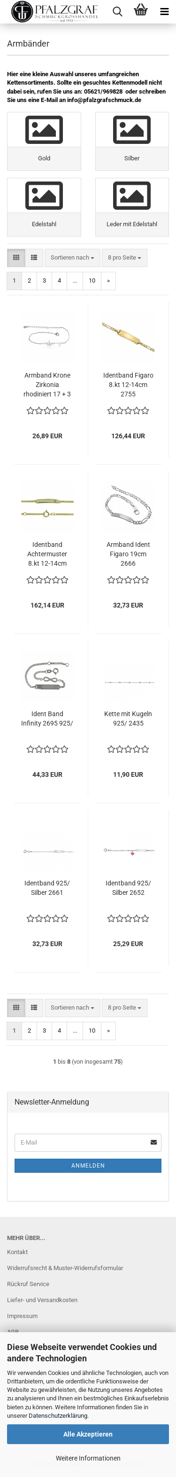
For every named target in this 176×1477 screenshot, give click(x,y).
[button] (16, 258)
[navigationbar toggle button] (164, 12)
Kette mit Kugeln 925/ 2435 (128, 718)
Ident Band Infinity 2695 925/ (47, 718)
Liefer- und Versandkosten (42, 1299)
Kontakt (17, 1252)
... (75, 280)
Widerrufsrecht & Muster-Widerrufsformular (65, 1268)
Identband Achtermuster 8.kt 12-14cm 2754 (47, 554)
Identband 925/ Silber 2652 (128, 887)
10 (92, 280)
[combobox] (72, 258)
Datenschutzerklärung (58, 1415)
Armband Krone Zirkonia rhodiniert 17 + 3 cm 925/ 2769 (47, 385)
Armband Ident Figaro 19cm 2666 (128, 554)
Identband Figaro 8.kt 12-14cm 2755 (128, 384)
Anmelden (88, 1165)
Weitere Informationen (88, 1458)
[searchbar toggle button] (117, 12)
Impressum (22, 1315)
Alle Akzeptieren (88, 1434)
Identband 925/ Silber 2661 (47, 887)
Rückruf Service (28, 1283)
